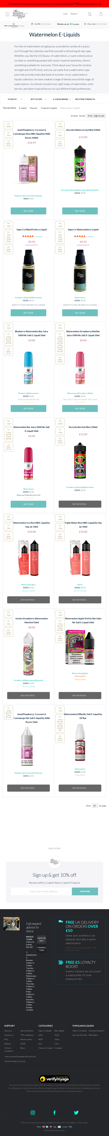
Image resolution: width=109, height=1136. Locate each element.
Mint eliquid (59, 1031)
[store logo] (20, 14)
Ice (98, 190)
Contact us (8, 1035)
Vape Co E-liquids (80, 1031)
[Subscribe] (85, 891)
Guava (79, 487)
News (22, 1048)
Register (74, 14)
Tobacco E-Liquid (45, 1048)
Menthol (91, 190)
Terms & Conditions (69, 1123)
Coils (56, 1044)
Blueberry (23, 393)
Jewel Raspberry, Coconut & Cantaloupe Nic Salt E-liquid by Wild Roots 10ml (32, 718)
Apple (27, 298)
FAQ (6, 1039)
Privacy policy (83, 1123)
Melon (80, 585)
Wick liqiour (93, 1035)
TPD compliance (27, 1035)
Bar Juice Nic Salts (80, 1035)
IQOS (56, 1035)
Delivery (7, 1044)
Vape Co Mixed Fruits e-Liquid (32, 229)
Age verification (26, 1031)
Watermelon (82, 190)
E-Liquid (23, 108)
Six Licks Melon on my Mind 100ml (83, 130)
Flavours (34, 108)
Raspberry (19, 196)
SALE (40, 1035)
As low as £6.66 (28, 591)
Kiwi (91, 393)
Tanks (56, 1039)
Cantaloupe (37, 196)
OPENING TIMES (41, 948)
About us (8, 1031)
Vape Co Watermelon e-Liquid (83, 229)
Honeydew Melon (68, 190)
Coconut (28, 196)
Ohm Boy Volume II (96, 1031)
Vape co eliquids (45, 1031)
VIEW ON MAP (42, 939)
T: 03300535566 (31, 955)
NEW (40, 1039)
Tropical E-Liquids (49, 108)
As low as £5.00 (28, 686)
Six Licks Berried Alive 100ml (83, 427)
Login (65, 14)
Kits (40, 1044)
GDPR (22, 1044)
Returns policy (26, 1039)
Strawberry (19, 298)
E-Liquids (58, 1048)
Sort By (82, 116)
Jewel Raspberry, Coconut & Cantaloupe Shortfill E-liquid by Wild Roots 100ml (31, 134)
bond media (60, 1130)
